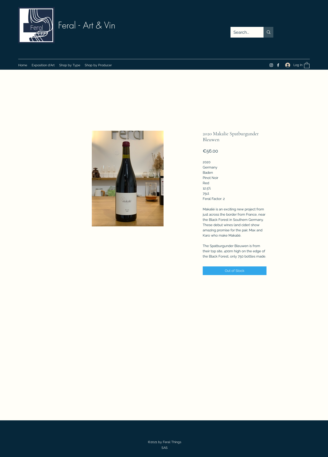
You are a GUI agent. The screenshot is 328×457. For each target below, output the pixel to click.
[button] (69, 65)
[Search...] (243, 32)
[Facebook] (278, 65)
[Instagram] (271, 65)
